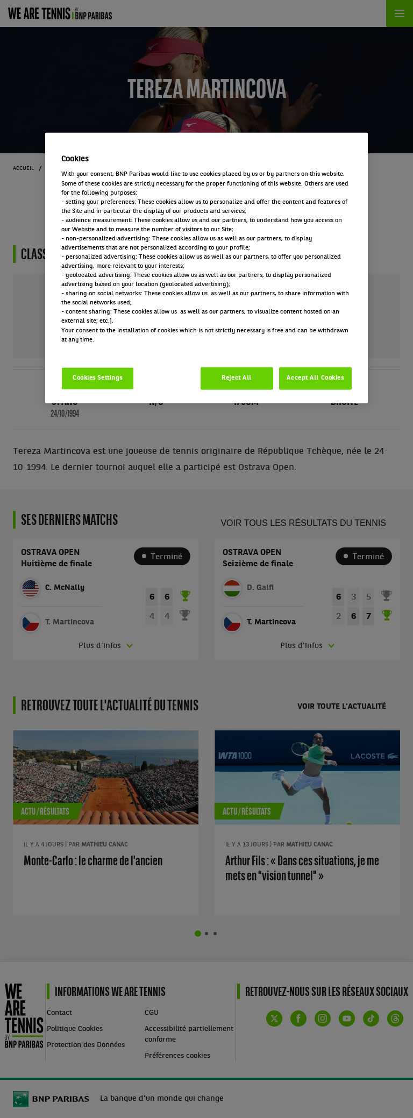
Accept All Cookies (315, 377)
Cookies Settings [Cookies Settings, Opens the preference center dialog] (98, 377)
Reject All (237, 377)
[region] (206, 267)
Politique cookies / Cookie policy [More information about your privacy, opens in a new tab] (108, 348)
